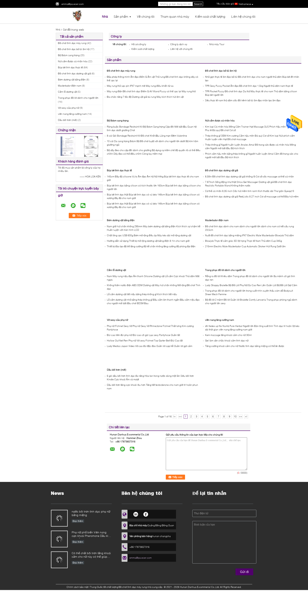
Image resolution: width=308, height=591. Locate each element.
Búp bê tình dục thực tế (70, 67)
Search (198, 4)
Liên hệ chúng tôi (243, 16)
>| (246, 416)
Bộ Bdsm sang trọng (69, 55)
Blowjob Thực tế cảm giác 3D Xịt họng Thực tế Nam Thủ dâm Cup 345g (243, 240)
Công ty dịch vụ (178, 44)
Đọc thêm (78, 521)
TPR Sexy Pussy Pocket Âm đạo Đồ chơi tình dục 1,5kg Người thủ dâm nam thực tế (249, 85)
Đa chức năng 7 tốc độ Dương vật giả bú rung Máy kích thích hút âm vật (145, 96)
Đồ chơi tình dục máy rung (72, 43)
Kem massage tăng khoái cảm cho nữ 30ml (228, 335)
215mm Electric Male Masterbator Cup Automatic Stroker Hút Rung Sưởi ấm (245, 246)
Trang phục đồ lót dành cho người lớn (78, 97)
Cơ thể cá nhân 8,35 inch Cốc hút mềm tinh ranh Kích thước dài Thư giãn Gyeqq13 (249, 191)
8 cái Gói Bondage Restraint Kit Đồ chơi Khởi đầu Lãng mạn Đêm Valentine (147, 135)
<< (180, 416)
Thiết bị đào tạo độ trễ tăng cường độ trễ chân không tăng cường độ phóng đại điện (151, 246)
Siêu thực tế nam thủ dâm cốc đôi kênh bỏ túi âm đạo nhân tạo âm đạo (242, 100)
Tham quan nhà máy (174, 16)
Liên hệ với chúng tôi (181, 48)
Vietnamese (245, 4)
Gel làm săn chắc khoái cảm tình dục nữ (226, 340)
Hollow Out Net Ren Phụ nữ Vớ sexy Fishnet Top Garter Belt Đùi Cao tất (145, 340)
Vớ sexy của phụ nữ (68, 107)
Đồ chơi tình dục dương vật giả (74, 73)
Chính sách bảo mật (77, 587)
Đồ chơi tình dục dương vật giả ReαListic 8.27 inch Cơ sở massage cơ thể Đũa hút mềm (252, 196)
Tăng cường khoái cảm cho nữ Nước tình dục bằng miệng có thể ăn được (244, 346)
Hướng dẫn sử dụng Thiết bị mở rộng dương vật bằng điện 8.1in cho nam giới (148, 240)
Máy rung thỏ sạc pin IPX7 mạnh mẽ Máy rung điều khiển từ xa (140, 85)
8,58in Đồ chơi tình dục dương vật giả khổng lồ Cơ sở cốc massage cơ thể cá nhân (249, 176)
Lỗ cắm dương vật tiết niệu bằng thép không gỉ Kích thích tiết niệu (142, 294)
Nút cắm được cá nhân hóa (72, 61)
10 (235, 416)
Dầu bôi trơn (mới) (67, 120)
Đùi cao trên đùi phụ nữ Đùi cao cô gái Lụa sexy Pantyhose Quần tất (143, 335)
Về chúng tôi (146, 16)
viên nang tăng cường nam (72, 113)
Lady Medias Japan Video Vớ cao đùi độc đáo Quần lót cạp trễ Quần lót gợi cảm (149, 346)
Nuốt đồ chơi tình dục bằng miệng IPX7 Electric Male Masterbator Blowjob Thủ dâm (249, 235)
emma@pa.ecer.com (72, 4)
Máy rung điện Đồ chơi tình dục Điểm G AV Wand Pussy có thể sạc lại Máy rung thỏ (151, 91)
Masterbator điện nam (69, 85)
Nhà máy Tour (216, 44)
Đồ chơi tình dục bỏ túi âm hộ (73, 49)
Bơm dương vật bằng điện (72, 79)
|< (174, 416)
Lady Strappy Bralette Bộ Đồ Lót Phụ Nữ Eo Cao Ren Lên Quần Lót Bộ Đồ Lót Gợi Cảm (251, 285)
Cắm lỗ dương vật (67, 91)
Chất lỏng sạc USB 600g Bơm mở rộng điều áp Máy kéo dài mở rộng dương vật (149, 235)
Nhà (105, 16)
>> (240, 416)
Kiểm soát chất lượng (210, 16)
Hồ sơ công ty (138, 44)
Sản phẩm (121, 16)
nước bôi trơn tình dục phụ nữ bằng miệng (91, 513)
